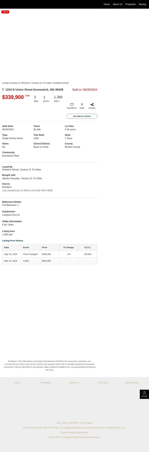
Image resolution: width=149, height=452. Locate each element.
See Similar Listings (82, 116)
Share (144, 394)
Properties (130, 4)
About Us (117, 4)
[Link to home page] (3, 4)
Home (107, 4)
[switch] (72, 107)
